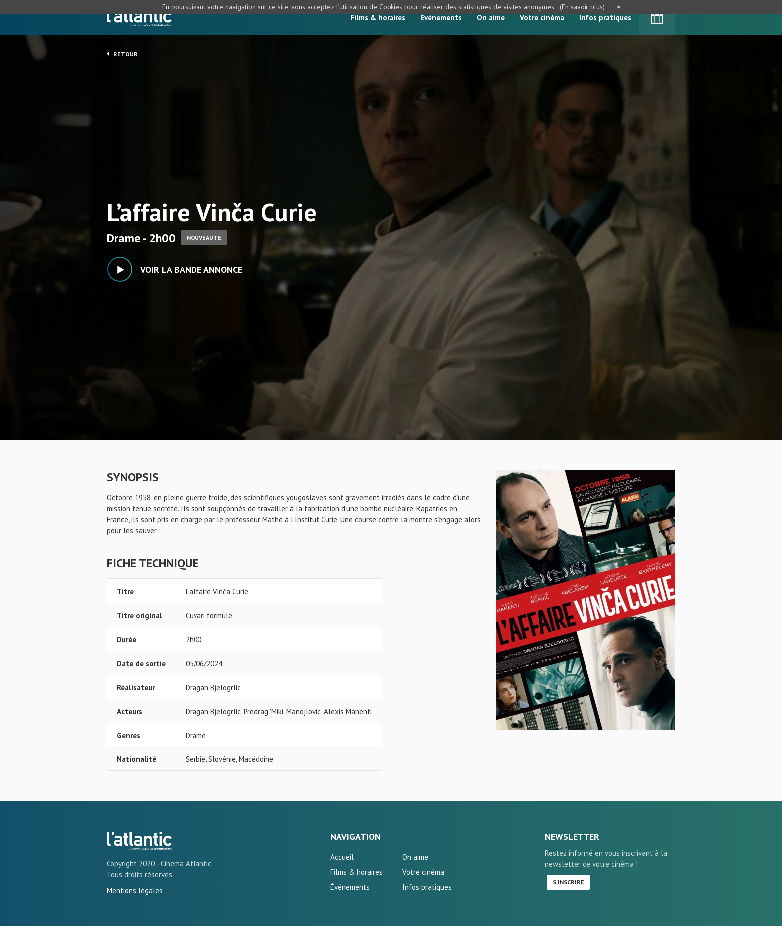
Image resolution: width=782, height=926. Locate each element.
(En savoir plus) (582, 6)
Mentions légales (135, 890)
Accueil (342, 857)
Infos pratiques (605, 17)
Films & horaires (377, 17)
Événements (441, 17)
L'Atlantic (139, 17)
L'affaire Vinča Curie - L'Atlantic (139, 841)
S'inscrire (568, 882)
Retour (122, 54)
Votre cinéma (542, 17)
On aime (491, 17)
